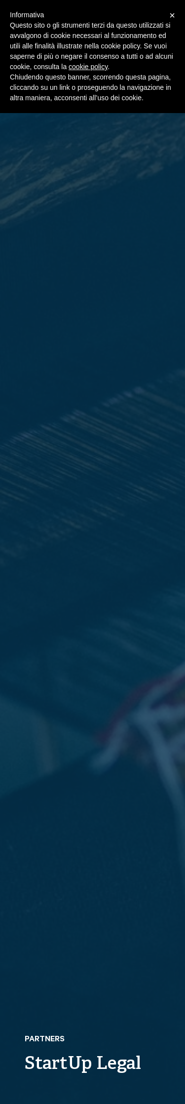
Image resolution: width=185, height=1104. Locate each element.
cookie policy (88, 67)
